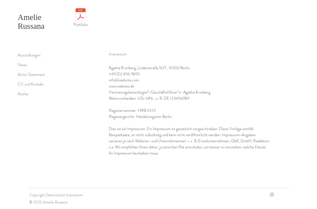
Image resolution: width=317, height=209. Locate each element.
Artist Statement (31, 74)
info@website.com (124, 80)
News (22, 65)
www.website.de (121, 86)
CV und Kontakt (30, 84)
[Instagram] (271, 194)
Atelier (23, 94)
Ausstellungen (29, 55)
